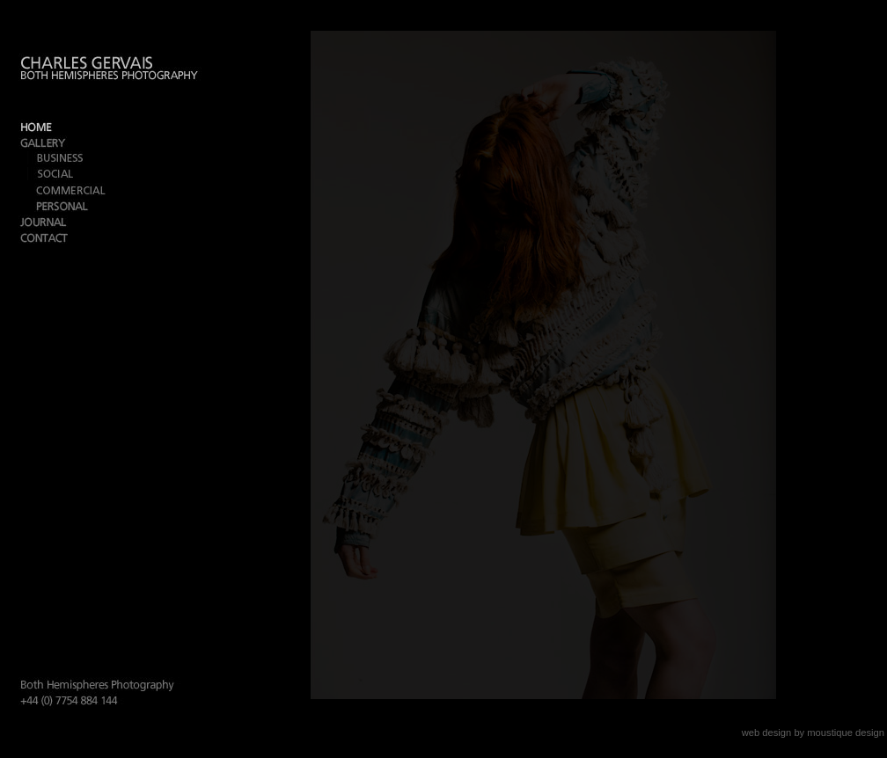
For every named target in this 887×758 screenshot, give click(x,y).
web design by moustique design (813, 732)
